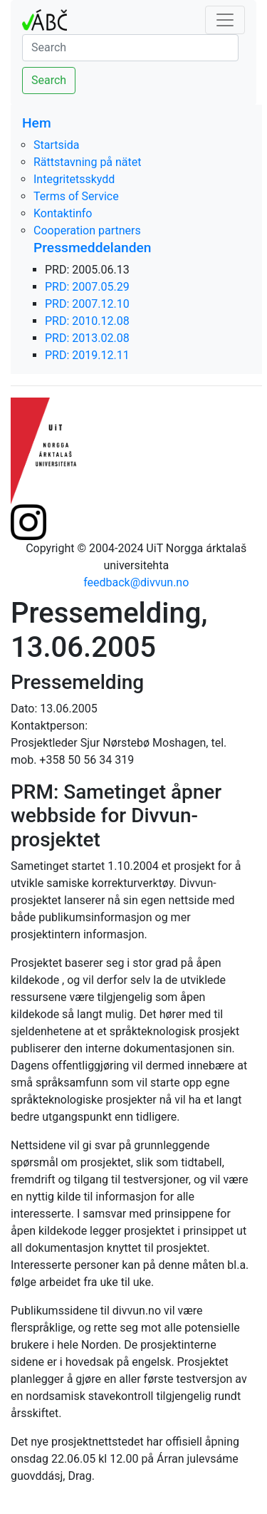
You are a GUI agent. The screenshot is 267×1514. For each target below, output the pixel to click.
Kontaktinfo (62, 213)
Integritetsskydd (74, 179)
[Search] (130, 47)
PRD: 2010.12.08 (87, 321)
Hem (36, 123)
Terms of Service (76, 196)
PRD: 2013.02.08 (87, 338)
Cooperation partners (87, 230)
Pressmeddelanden (92, 247)
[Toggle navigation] (225, 20)
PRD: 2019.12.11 (87, 355)
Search (48, 80)
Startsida (56, 145)
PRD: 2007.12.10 (87, 304)
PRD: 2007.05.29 (87, 287)
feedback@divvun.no (136, 582)
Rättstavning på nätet (87, 162)
